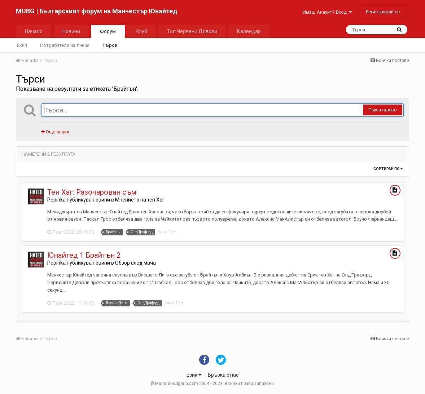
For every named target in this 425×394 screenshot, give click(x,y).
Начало (34, 31)
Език (194, 375)
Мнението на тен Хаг (140, 200)
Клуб (141, 31)
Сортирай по (388, 169)
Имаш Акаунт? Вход (327, 12)
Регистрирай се (383, 11)
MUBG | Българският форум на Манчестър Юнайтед (96, 11)
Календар (249, 31)
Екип (22, 45)
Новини (71, 31)
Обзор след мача (135, 263)
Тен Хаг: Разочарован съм (91, 192)
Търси (110, 45)
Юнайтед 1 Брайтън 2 (84, 255)
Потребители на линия (64, 45)
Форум (108, 31)
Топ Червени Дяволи (192, 31)
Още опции (55, 131)
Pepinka (56, 200)
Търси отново (382, 109)
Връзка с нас (223, 375)
